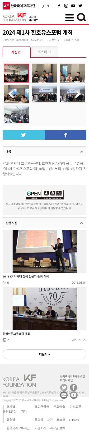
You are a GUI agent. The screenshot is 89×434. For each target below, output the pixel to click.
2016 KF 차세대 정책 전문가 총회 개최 (26, 276)
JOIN (45, 6)
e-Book (74, 419)
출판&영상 (9, 411)
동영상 (38, 419)
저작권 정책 (57, 428)
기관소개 (40, 428)
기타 (24, 411)
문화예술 (59, 406)
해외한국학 (41, 406)
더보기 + (44, 354)
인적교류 (75, 406)
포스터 (44, 52)
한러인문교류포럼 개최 (16, 334)
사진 (16, 52)
